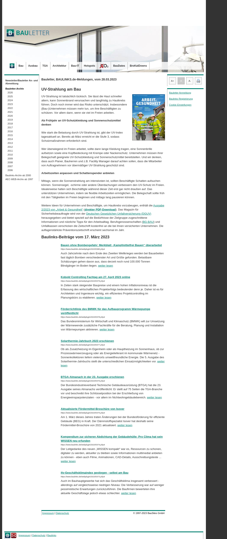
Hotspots (89, 65)
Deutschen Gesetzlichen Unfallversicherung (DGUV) (118, 213)
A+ (172, 81)
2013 (10, 143)
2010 (10, 154)
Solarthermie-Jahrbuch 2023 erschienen (87, 341)
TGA (45, 65)
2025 (10, 96)
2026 (10, 92)
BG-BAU (148, 221)
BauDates (119, 65)
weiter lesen (105, 265)
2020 (10, 116)
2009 (10, 158)
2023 (10, 104)
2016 (10, 131)
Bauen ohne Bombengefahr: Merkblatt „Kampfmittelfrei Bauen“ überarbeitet (111, 245)
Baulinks (51, 535)
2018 (10, 123)
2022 (10, 108)
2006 (10, 170)
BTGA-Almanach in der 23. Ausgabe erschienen (92, 377)
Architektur (59, 65)
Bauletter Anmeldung (180, 92)
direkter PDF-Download (100, 209)
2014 (10, 139)
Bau (21, 65)
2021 (10, 112)
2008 (10, 162)
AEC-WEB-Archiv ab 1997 (19, 179)
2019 (10, 119)
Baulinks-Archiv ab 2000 (18, 175)
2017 (10, 127)
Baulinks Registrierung (181, 98)
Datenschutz (62, 513)
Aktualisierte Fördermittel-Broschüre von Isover (92, 408)
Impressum (48, 513)
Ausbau (33, 65)
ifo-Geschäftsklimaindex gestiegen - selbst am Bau (94, 472)
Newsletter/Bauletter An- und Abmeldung (21, 82)
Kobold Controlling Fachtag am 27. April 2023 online (95, 277)
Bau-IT (75, 65)
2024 (10, 100)
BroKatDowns (138, 65)
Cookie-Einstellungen (180, 105)
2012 (10, 147)
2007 (10, 166)
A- (190, 81)
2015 (10, 135)
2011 (10, 150)
